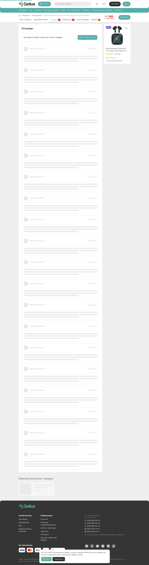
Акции (63, 10)
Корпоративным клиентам (102, 10)
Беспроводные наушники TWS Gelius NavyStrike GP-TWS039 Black (116, 50)
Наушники (26, 15)
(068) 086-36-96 (92, 526)
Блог (31, 10)
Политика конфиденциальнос (48, 524)
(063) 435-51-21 (92, 531)
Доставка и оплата (51, 10)
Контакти (44, 519)
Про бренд (23, 10)
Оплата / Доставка (48, 528)
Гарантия (38, 10)
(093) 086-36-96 (92, 523)
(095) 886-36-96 (92, 520)
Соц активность (73, 10)
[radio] (106, 54)
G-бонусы (86, 10)
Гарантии (44, 531)
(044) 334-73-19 (92, 529)
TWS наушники (37, 15)
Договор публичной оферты (49, 539)
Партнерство (24, 522)
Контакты (118, 10)
